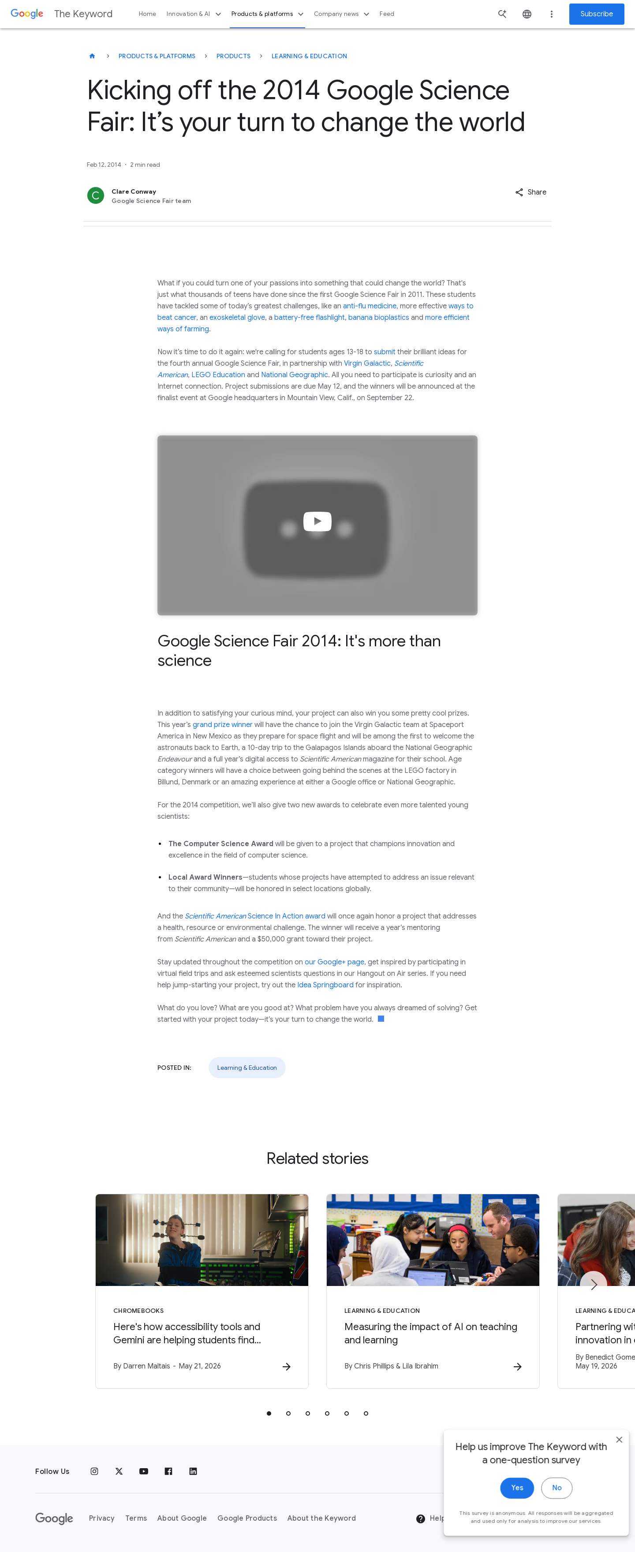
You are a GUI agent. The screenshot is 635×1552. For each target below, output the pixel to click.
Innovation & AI (195, 14)
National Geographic (294, 375)
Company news (343, 14)
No (545, 1531)
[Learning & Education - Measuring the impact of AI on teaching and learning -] (433, 1291)
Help (430, 1519)
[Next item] (594, 1285)
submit (385, 352)
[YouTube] (143, 1471)
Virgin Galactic (367, 363)
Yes (506, 1531)
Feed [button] (387, 14)
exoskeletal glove (237, 317)
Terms (136, 1518)
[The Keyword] (92, 56)
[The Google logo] (54, 1519)
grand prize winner (223, 724)
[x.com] (119, 1471)
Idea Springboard (325, 985)
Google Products (247, 1518)
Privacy (102, 1518)
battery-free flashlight (309, 317)
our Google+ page (334, 962)
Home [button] (147, 14)
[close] (607, 1483)
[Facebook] (168, 1471)
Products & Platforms (157, 56)
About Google (182, 1518)
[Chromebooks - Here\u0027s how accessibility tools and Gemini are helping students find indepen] (202, 1291)
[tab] (269, 1413)
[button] (530, 192)
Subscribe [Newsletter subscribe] (597, 14)
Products (233, 56)
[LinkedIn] (193, 1471)
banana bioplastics (378, 317)
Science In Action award (255, 916)
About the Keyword (322, 1518)
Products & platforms (269, 14)
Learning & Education (309, 56)
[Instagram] (94, 1471)
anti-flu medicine (369, 306)
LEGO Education (218, 375)
